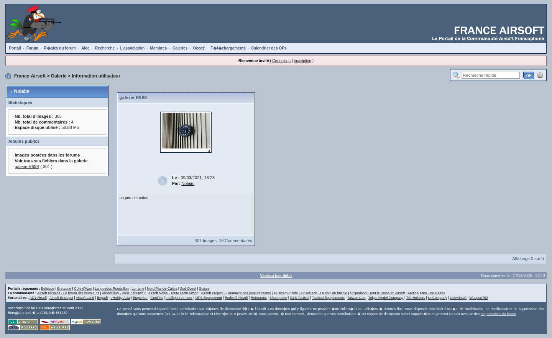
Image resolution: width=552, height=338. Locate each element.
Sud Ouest (188, 288)
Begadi (102, 298)
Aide (85, 48)
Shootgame (278, 298)
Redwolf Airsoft (236, 298)
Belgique (47, 288)
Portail (15, 48)
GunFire (156, 298)
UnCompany (437, 298)
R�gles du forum (60, 48)
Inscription (302, 61)
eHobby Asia (120, 298)
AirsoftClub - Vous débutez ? (124, 293)
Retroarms (259, 298)
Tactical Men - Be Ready (426, 293)
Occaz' (199, 48)
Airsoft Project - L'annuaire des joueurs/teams (236, 293)
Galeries (179, 48)
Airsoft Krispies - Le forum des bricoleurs (68, 293)
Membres (158, 48)
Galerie (59, 76)
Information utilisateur (96, 76)
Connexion (281, 61)
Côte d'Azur (83, 288)
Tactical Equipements (328, 298)
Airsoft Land (85, 298)
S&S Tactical (299, 298)
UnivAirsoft (458, 298)
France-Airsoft (30, 76)
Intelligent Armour (179, 298)
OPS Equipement (208, 298)
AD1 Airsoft (38, 298)
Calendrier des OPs (268, 48)
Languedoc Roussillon (112, 288)
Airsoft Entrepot (61, 298)
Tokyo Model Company (386, 298)
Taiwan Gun (356, 298)
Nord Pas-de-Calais (162, 288)
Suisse (204, 288)
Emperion (140, 298)
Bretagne (64, 288)
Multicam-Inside (286, 293)
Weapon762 (478, 298)
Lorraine (137, 288)
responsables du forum (498, 314)
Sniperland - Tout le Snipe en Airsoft (377, 293)
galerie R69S (27, 166)
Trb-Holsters (415, 298)
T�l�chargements (228, 48)
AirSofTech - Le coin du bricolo (324, 293)
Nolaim (22, 91)
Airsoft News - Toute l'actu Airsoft (173, 293)
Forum (32, 48)
